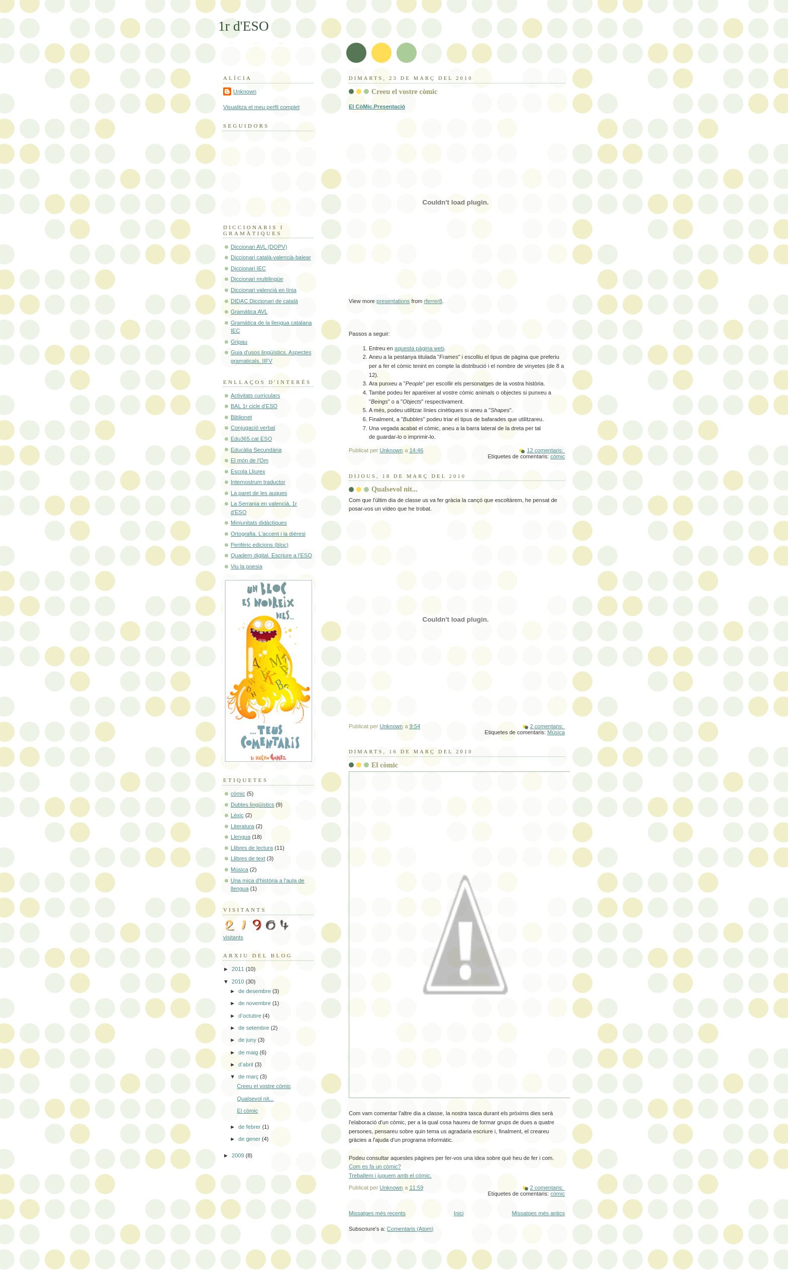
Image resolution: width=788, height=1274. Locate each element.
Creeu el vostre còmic (404, 91)
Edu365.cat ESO (251, 439)
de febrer (250, 1127)
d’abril (246, 1064)
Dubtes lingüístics (252, 805)
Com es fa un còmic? (375, 1166)
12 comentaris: (546, 450)
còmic (557, 456)
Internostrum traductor (258, 482)
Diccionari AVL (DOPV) (259, 247)
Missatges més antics (538, 1213)
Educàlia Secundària (256, 450)
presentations (393, 301)
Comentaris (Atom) (410, 1229)
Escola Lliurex (248, 471)
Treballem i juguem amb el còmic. (390, 1175)
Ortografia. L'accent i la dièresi (268, 534)
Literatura (242, 826)
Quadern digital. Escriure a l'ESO (271, 555)
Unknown (244, 91)
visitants (233, 937)
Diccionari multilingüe (257, 279)
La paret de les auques (259, 493)
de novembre (255, 1003)
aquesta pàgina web (419, 348)
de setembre (254, 1028)
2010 (239, 981)
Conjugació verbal (253, 428)
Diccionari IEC (248, 268)
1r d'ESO (243, 26)
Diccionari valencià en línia (264, 290)
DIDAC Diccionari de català (264, 301)
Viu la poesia (246, 566)
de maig (248, 1052)
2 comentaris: (547, 726)
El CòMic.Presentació (377, 107)
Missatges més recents (377, 1213)
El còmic (384, 765)
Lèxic (237, 815)
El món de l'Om (249, 460)
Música (556, 732)
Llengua (240, 837)
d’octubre (250, 1016)
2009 (239, 1155)
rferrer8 (433, 301)
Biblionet (241, 417)
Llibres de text (248, 858)
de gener (250, 1139)
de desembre (255, 991)
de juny (248, 1040)
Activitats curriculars (255, 396)
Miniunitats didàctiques (259, 523)
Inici (459, 1213)
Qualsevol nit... (394, 489)
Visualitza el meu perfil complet (261, 107)
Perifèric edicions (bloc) (259, 545)
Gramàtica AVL (249, 312)
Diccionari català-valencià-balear (271, 257)
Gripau (239, 342)
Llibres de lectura (252, 848)
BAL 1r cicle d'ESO (254, 406)
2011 (239, 969)
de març (249, 1076)
